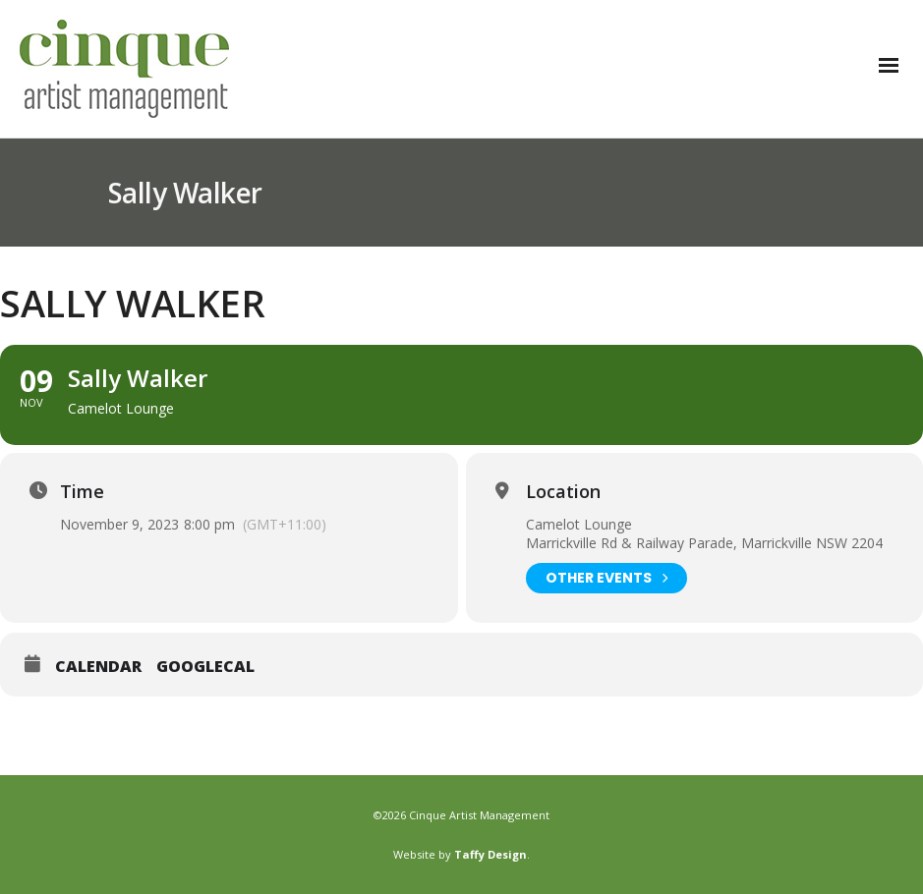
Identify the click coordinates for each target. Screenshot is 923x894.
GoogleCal (205, 667)
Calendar (98, 667)
